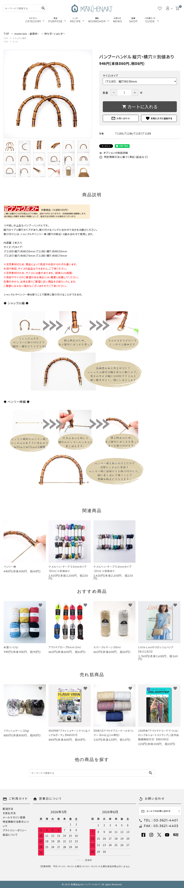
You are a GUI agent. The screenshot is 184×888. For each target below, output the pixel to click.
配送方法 (8, 808)
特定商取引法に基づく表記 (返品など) (123, 157)
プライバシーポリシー (15, 830)
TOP (6, 38)
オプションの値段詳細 (113, 153)
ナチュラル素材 (19, 38)
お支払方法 (9, 813)
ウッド (15, 41)
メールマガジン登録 (14, 817)
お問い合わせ (120, 118)
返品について (10, 834)
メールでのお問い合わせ (156, 811)
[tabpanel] (48, 94)
